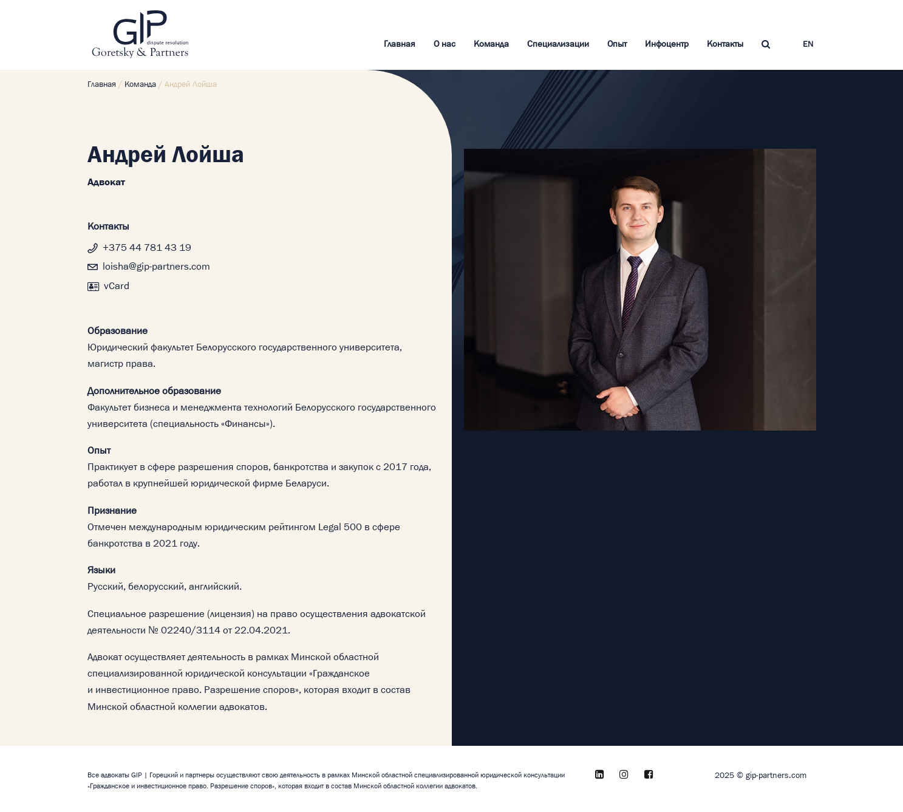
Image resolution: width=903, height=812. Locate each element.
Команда (491, 44)
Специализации (558, 44)
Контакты (725, 44)
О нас (444, 44)
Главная (399, 44)
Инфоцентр (667, 44)
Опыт (617, 44)
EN (808, 45)
